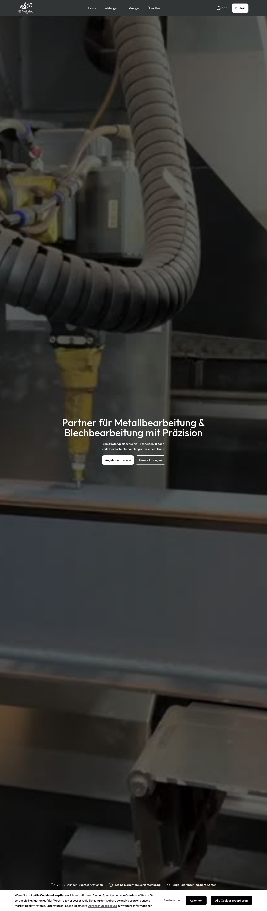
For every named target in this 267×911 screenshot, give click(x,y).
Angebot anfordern (118, 460)
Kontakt (240, 8)
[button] (222, 8)
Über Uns (154, 8)
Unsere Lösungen (150, 460)
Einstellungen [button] (173, 900)
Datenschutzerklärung (102, 905)
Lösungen (134, 8)
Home (92, 8)
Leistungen (111, 8)
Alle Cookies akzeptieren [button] (231, 900)
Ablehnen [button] (196, 900)
